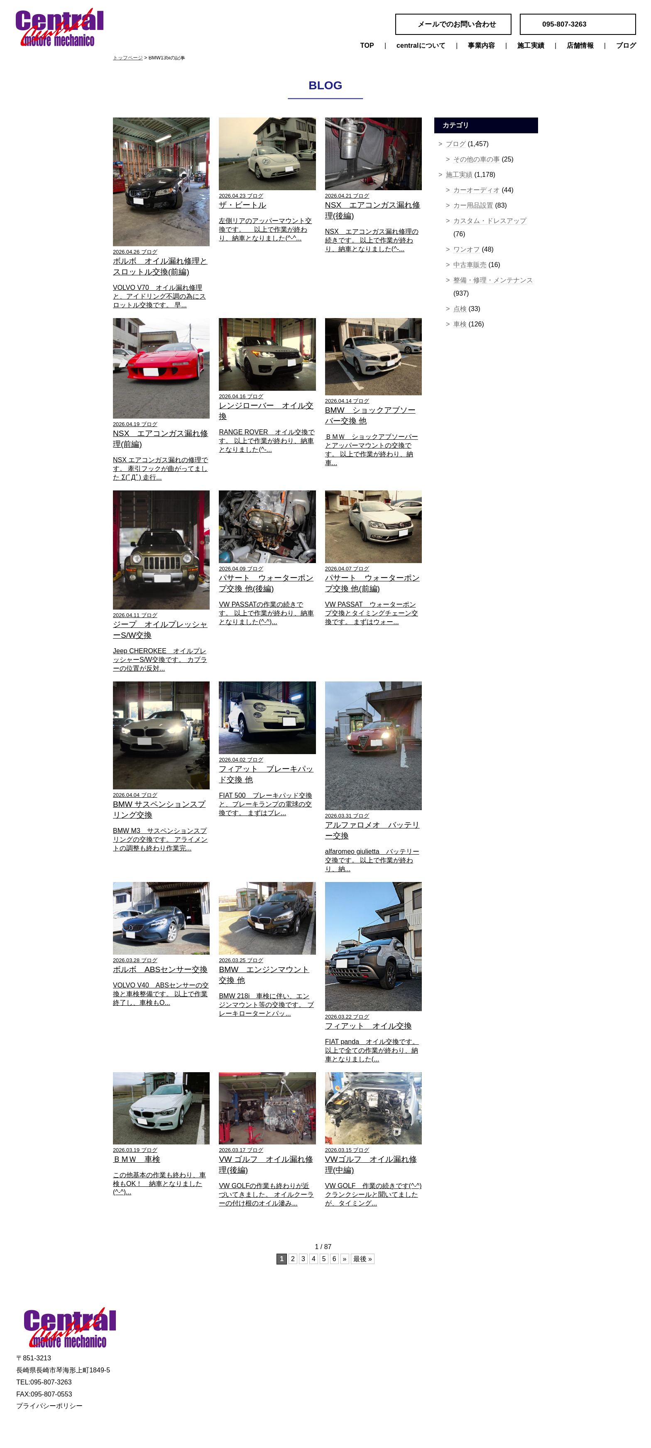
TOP (367, 45)
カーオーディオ (476, 190)
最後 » (362, 1258)
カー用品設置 (473, 205)
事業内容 (481, 45)
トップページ (128, 58)
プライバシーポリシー (49, 1405)
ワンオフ (466, 249)
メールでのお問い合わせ (457, 24)
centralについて (420, 45)
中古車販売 (470, 264)
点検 (460, 308)
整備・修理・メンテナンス (493, 280)
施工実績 (530, 45)
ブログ (626, 45)
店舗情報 (580, 45)
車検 (460, 324)
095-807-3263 (564, 24)
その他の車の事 (476, 159)
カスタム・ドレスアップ (489, 220)
